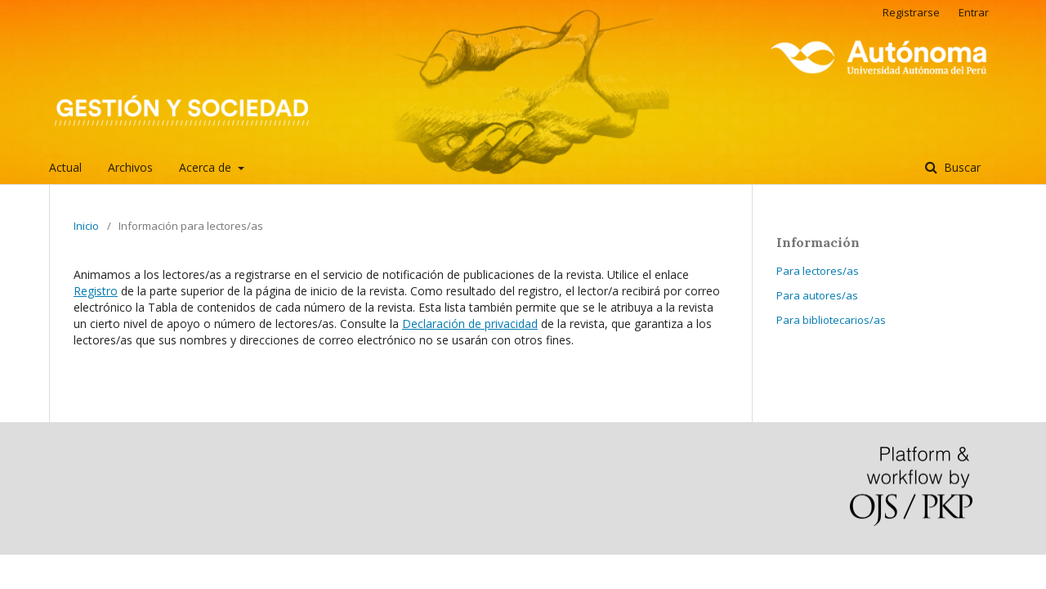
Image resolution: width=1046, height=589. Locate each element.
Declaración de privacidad (470, 323)
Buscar (961, 167)
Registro (96, 291)
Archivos (130, 167)
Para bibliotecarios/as (831, 319)
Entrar (974, 12)
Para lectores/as (817, 270)
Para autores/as (817, 295)
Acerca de (207, 167)
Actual (65, 167)
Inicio (86, 225)
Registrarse (911, 12)
